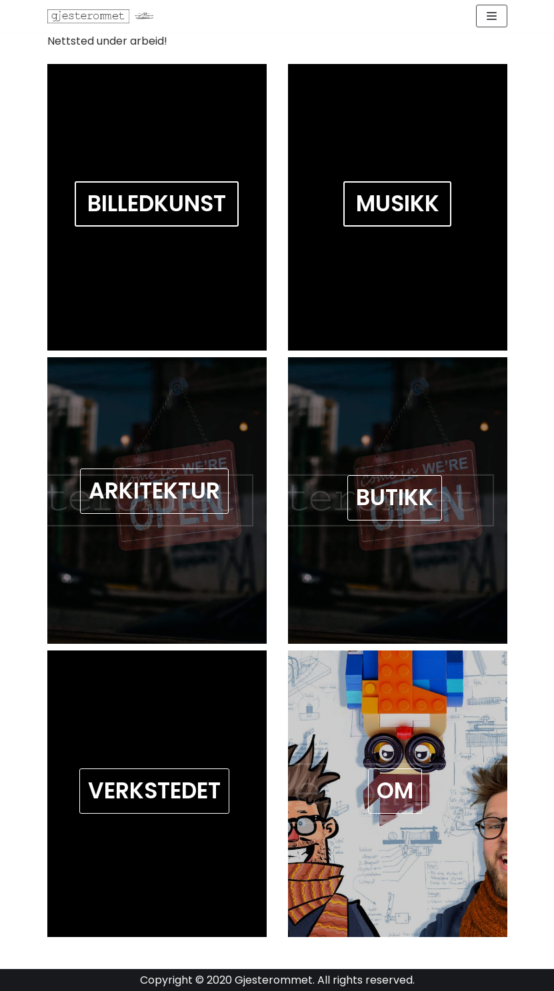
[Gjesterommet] (104, 16)
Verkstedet (154, 790)
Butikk (394, 497)
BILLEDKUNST (156, 204)
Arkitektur (154, 490)
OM (395, 790)
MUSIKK (397, 204)
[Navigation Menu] (491, 16)
